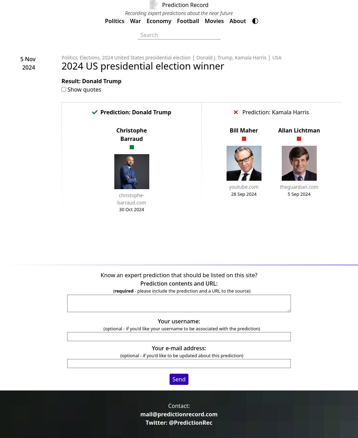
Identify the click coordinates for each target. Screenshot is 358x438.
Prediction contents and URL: (178, 283)
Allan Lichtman (299, 130)
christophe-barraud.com (131, 199)
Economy (158, 21)
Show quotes (84, 89)
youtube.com (244, 187)
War (135, 21)
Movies (214, 21)
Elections (90, 57)
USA (276, 57)
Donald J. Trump (214, 57)
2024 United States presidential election (146, 57)
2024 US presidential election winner (143, 65)
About (237, 21)
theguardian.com (299, 187)
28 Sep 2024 (244, 194)
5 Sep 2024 (299, 194)
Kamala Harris (250, 57)
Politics (114, 21)
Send (179, 379)
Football (188, 21)
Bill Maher (244, 130)
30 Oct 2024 (131, 209)
